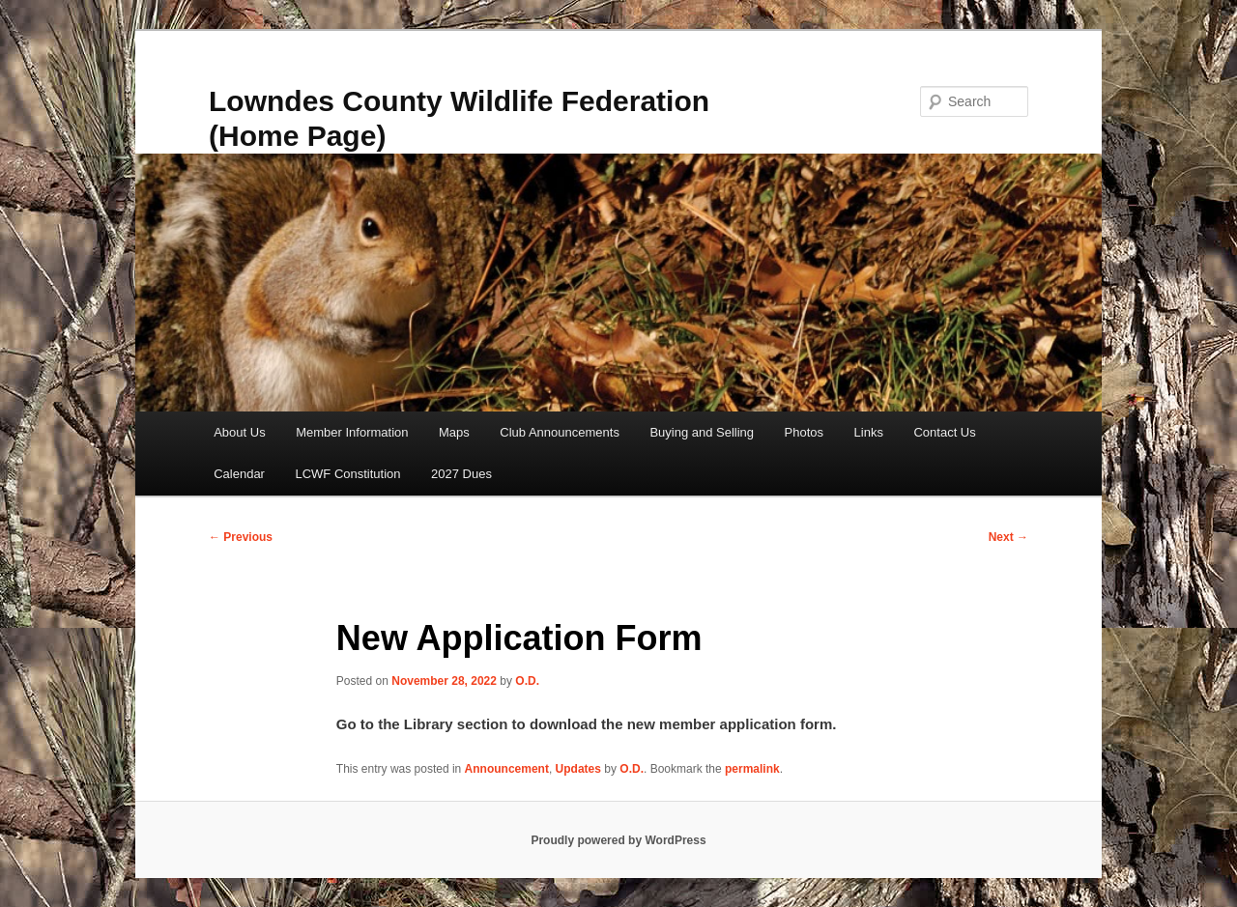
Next (1008, 537)
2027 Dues (461, 474)
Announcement (507, 769)
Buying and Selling (701, 432)
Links (868, 432)
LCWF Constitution (347, 474)
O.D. (527, 681)
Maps (454, 432)
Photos (804, 432)
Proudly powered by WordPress (618, 840)
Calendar (239, 474)
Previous (241, 537)
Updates (578, 769)
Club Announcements (559, 432)
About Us (239, 432)
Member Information (352, 432)
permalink (752, 769)
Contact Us (944, 432)
